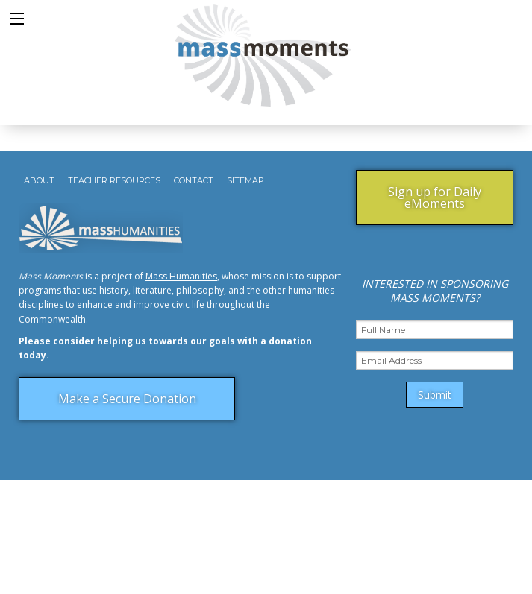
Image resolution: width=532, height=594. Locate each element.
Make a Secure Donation (127, 399)
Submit (434, 395)
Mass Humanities (181, 276)
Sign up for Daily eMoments (434, 197)
